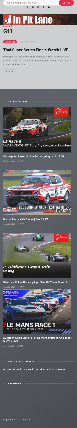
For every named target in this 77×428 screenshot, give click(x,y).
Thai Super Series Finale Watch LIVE (35, 50)
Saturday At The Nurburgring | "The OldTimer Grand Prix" (37, 282)
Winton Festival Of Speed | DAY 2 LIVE (25, 219)
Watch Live (10, 42)
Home (6, 26)
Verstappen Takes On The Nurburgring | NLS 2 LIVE (33, 156)
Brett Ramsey (27, 42)
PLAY (9, 71)
